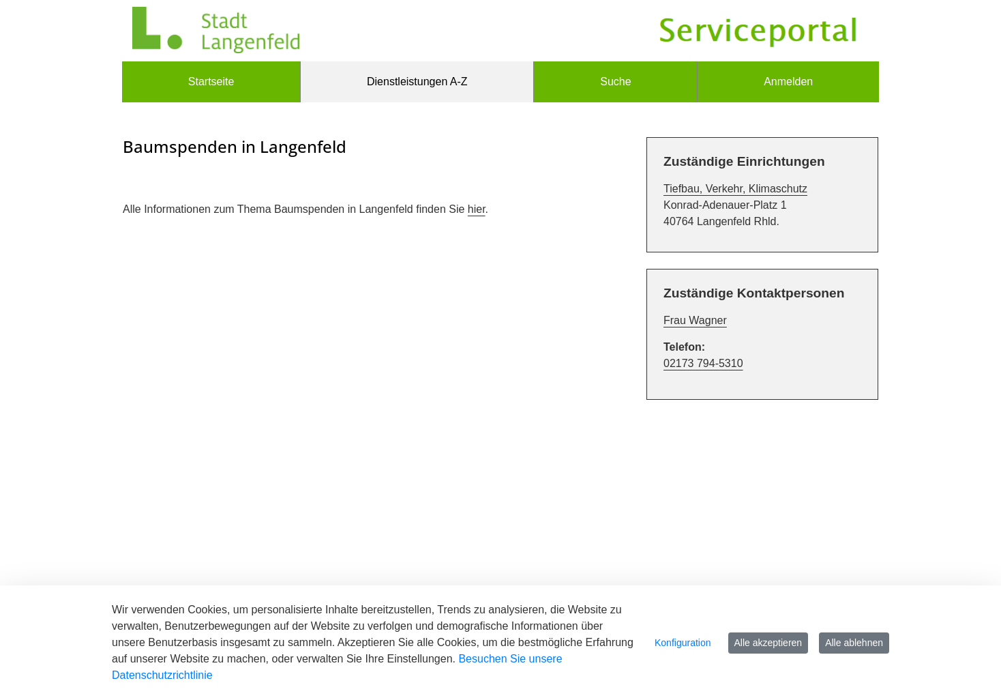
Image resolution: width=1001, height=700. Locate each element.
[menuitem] (211, 81)
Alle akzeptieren (768, 642)
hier (476, 209)
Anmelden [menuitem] (788, 81)
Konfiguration (683, 642)
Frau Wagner (695, 320)
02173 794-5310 (703, 363)
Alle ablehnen (854, 642)
